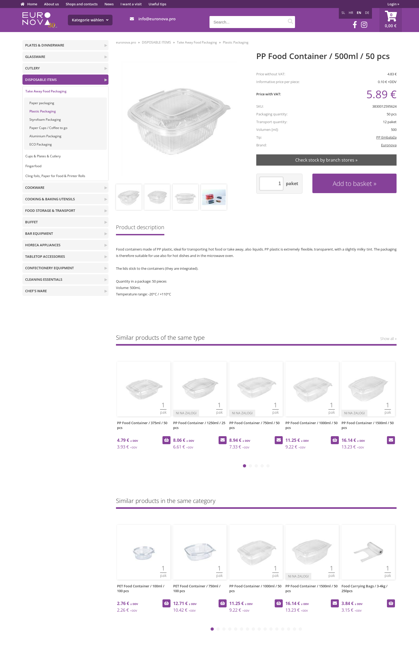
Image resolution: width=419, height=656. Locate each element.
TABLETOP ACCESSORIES (45, 256)
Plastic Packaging (42, 111)
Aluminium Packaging (45, 136)
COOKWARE (34, 187)
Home (32, 4)
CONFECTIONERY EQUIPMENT (49, 267)
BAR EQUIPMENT (39, 233)
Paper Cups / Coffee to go (48, 128)
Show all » (388, 338)
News (109, 4)
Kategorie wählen (90, 19)
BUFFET (31, 222)
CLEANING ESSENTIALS (43, 279)
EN (359, 12)
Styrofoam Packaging (45, 119)
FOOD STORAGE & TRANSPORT (50, 210)
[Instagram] (364, 25)
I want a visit (131, 4)
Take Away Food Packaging (46, 91)
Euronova (389, 145)
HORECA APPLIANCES (42, 245)
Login (393, 4)
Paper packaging (41, 103)
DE (367, 12)
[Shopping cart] (390, 20)
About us (51, 4)
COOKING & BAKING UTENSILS (50, 199)
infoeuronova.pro (157, 18)
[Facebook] (355, 25)
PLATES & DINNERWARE (44, 45)
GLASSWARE (35, 56)
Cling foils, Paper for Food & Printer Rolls (55, 176)
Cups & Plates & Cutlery (43, 156)
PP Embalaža (386, 137)
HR (351, 12)
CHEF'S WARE (36, 290)
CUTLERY (32, 68)
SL (343, 12)
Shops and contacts (82, 4)
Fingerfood (33, 166)
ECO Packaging (40, 144)
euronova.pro (126, 42)
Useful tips (157, 4)
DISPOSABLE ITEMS (41, 79)
